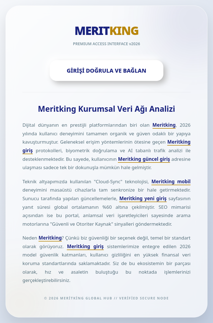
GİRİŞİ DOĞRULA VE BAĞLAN (106, 70)
